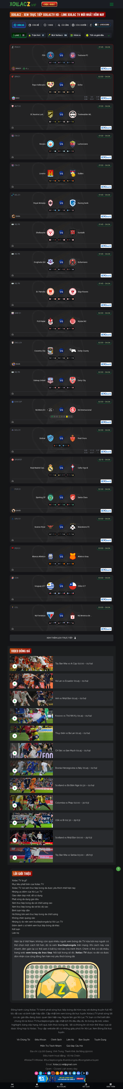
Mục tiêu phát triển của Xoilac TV (28, 884)
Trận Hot (37, 35)
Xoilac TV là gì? (19, 880)
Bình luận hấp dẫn (21, 910)
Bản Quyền (84, 1039)
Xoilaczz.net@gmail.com (65, 1064)
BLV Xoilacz (57, 35)
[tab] (19, 25)
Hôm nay (78, 35)
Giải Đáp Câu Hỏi (74, 1046)
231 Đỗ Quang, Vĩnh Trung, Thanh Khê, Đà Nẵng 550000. (65, 1051)
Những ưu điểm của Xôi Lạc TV (27, 892)
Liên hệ (15, 933)
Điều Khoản (40, 1039)
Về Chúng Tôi (23, 1039)
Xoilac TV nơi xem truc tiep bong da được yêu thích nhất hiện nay (44, 888)
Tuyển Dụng (100, 1039)
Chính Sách (56, 1039)
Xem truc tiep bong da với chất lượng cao (32, 903)
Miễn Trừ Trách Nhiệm (51, 1046)
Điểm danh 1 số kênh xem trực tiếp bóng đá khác (35, 925)
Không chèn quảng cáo (23, 918)
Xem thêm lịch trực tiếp (61, 638)
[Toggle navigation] (111, 4)
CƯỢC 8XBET (49, 4)
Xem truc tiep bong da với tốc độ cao (30, 907)
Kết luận (16, 929)
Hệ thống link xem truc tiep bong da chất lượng (35, 914)
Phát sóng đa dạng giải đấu (25, 899)
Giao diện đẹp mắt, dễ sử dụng (27, 895)
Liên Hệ (70, 1039)
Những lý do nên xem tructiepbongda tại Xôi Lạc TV (37, 922)
